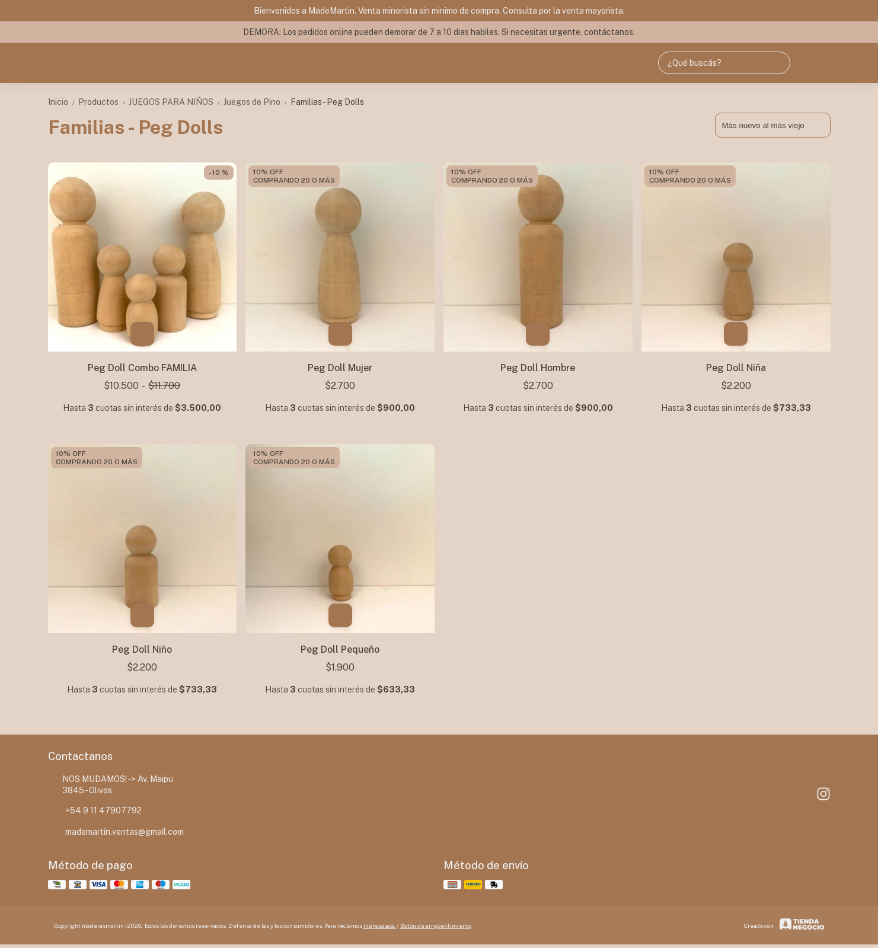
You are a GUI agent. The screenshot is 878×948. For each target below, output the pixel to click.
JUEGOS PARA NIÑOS (176, 102)
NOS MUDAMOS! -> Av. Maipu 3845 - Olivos (111, 784)
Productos (103, 102)
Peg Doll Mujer (340, 368)
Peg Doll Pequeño (340, 649)
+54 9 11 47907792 (95, 810)
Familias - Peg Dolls (327, 102)
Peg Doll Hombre (537, 368)
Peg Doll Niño (142, 649)
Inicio (63, 102)
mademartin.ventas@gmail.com (116, 832)
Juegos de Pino (257, 102)
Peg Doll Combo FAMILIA (142, 368)
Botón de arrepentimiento (435, 925)
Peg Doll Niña (736, 368)
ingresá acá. (380, 925)
